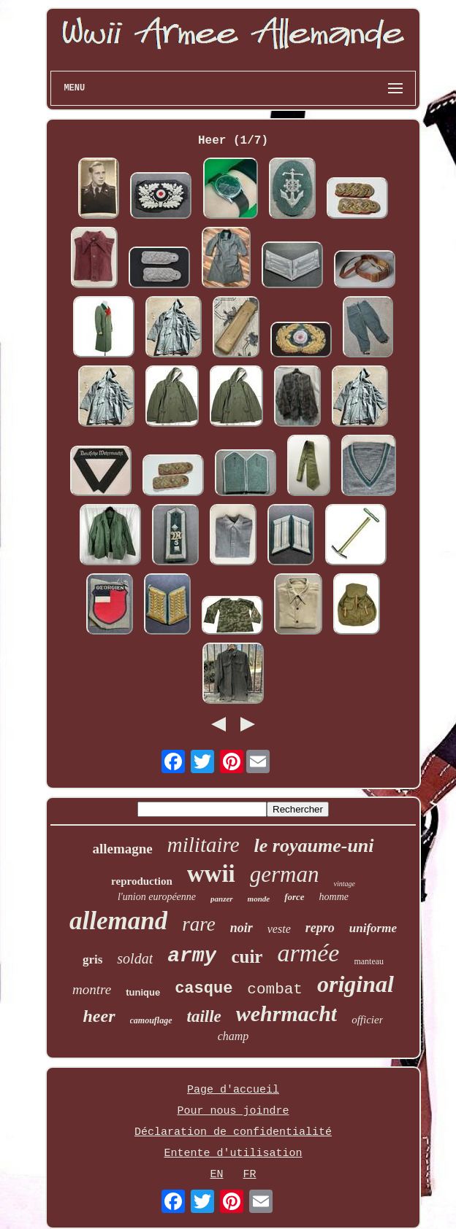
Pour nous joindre (233, 1111)
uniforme (373, 928)
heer (99, 1016)
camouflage (151, 1020)
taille (204, 1016)
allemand (118, 921)
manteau (369, 961)
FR (249, 1174)
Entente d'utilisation (233, 1153)
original (355, 984)
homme (334, 896)
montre (91, 989)
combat (275, 989)
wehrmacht (286, 1013)
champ (233, 1036)
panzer (221, 898)
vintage (343, 884)
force (294, 896)
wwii (211, 874)
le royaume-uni (314, 845)
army (191, 956)
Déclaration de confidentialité (233, 1132)
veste (279, 929)
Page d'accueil (233, 1090)
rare (199, 924)
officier (367, 1020)
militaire (203, 844)
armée (308, 952)
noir (241, 927)
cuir (246, 956)
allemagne (122, 848)
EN (216, 1174)
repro (320, 927)
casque (203, 989)
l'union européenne (157, 896)
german (284, 874)
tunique (143, 992)
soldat (135, 958)
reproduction (141, 881)
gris (92, 959)
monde (259, 898)
